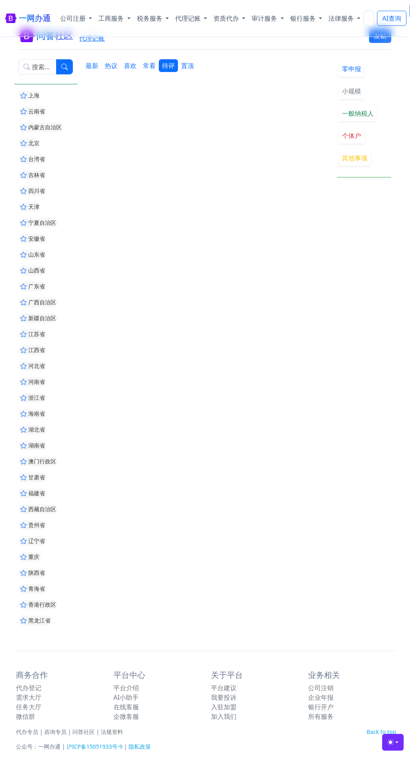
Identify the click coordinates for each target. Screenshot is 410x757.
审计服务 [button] (265, 18)
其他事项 (354, 158)
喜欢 (130, 65)
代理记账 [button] (188, 18)
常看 (149, 65)
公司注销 (321, 687)
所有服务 (321, 716)
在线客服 (126, 707)
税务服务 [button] (150, 18)
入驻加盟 (223, 707)
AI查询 (391, 18)
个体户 (351, 135)
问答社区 (83, 732)
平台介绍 (126, 687)
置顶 (187, 65)
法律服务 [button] (341, 18)
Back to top (381, 732)
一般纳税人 (358, 113)
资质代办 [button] (226, 18)
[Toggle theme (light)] (393, 742)
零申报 (351, 68)
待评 (168, 65)
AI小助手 (126, 697)
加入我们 (223, 716)
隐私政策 (140, 746)
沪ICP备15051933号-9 (94, 746)
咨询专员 (55, 732)
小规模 (351, 91)
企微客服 (126, 716)
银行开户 (321, 707)
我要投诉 (223, 697)
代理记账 (92, 38)
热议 (111, 65)
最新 (92, 65)
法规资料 (112, 732)
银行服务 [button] (303, 18)
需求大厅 (28, 697)
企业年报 (321, 697)
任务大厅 (28, 707)
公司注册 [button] (73, 18)
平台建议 (223, 687)
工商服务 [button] (111, 18)
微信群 (25, 716)
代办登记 (28, 687)
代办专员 (27, 732)
